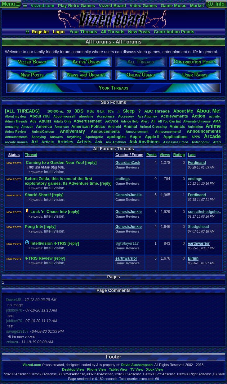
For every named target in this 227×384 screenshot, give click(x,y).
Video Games (143, 5)
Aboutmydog (15, 116)
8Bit (90, 111)
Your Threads (83, 31)
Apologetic (94, 137)
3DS (78, 110)
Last (192, 155)
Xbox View (154, 369)
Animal (130, 126)
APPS (196, 137)
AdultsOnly (62, 121)
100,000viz (55, 111)
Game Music (173, 5)
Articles (65, 141)
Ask (98, 142)
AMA (217, 121)
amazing (12, 126)
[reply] (91, 162)
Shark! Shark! (38, 194)
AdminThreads (16, 121)
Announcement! (168, 131)
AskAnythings (144, 141)
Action (198, 115)
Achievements (174, 116)
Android (114, 126)
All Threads (112, 31)
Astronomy (201, 142)
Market (197, 5)
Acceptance (105, 116)
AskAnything (116, 142)
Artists (84, 141)
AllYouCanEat (169, 121)
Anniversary (72, 131)
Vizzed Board (112, 5)
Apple (135, 136)
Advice (111, 121)
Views (165, 155)
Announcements (204, 131)
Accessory (126, 116)
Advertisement (88, 121)
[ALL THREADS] (22, 111)
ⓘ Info (216, 4)
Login (59, 31)
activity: (215, 116)
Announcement (137, 131)
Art (34, 141)
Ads (33, 121)
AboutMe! (209, 110)
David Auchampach (137, 365)
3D (69, 111)
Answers (56, 137)
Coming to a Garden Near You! (55, 162)
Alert (145, 121)
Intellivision (54, 172)
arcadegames (16, 142)
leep (129, 111)
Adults (45, 121)
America (44, 126)
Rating (179, 155)
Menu (11, 4)
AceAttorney (147, 116)
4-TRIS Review (39, 258)
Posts (151, 155)
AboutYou (39, 116)
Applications (175, 136)
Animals (177, 126)
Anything (74, 137)
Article (47, 142)
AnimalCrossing (153, 126)
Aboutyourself (64, 116)
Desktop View (73, 369)
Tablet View (118, 369)
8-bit (101, 111)
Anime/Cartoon (43, 131)
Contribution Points (174, 31)
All (153, 121)
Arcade (212, 136)
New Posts (139, 31)
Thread (31, 155)
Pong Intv (34, 226)
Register (40, 31)
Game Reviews (127, 167)
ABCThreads (157, 111)
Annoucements (105, 131)
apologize (116, 136)
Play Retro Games (76, 5)
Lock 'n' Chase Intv (48, 211)
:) (118, 111)
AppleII (152, 136)
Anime (213, 126)
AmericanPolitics (88, 126)
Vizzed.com (42, 5)
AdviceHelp (129, 121)
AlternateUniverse (197, 121)
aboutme (86, 116)
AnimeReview (15, 131)
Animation (195, 126)
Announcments (16, 137)
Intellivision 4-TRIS (48, 243)
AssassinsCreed (175, 142)
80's (111, 111)
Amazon (27, 126)
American (62, 126)
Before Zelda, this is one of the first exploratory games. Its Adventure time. (62, 181)
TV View (136, 369)
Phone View (96, 369)
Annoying (39, 137)
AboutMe (183, 111)
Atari (217, 142)
